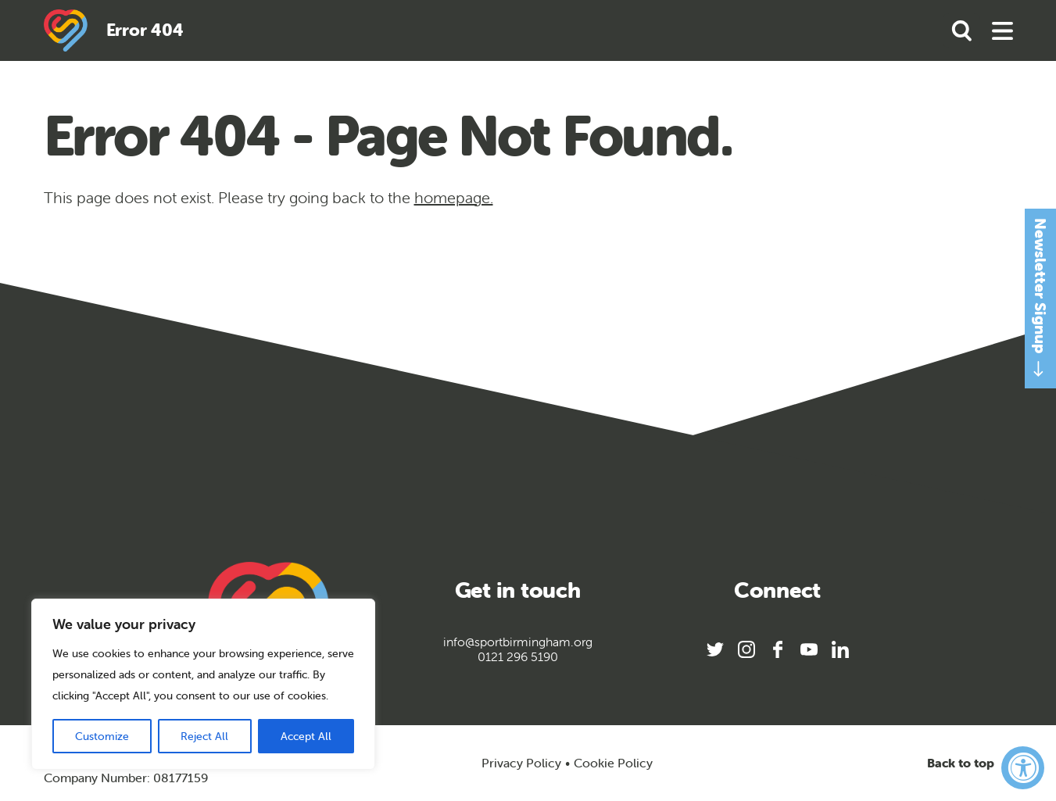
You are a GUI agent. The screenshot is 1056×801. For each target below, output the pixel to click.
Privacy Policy (521, 763)
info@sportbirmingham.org (517, 642)
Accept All (306, 736)
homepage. (453, 197)
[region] (203, 684)
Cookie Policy (613, 763)
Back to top (970, 763)
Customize (102, 736)
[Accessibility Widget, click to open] (1022, 767)
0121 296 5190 (518, 656)
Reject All (204, 736)
